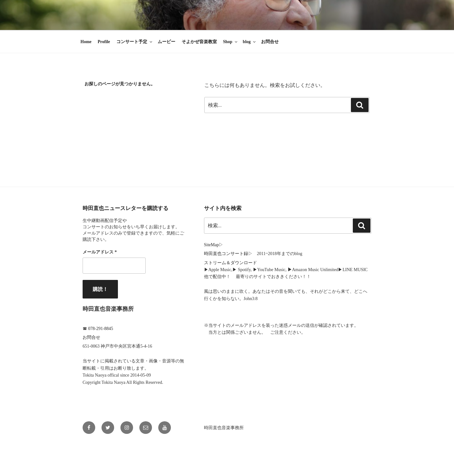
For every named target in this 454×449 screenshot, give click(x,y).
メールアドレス (100, 252)
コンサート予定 (134, 41)
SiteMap (211, 244)
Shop (230, 41)
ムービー (166, 41)
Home (85, 41)
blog (250, 41)
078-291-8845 (100, 328)
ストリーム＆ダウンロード (230, 262)
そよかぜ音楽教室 (199, 41)
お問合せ (270, 41)
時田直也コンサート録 (226, 253)
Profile (104, 41)
